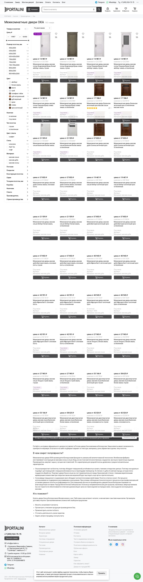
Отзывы (76, 533)
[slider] (7, 40)
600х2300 (19, 54)
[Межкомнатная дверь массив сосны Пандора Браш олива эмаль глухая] (45, 83)
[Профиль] (108, 9)
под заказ (19, 119)
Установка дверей (80, 530)
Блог (63, 2)
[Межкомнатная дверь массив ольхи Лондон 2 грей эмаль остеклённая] (72, 359)
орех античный (19, 108)
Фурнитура (43, 536)
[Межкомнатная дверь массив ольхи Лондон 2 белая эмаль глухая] (99, 319)
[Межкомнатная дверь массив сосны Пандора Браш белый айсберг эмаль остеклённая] (126, 44)
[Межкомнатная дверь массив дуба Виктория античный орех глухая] (99, 202)
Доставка (39, 2)
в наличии (19, 116)
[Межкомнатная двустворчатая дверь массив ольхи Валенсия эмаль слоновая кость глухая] (99, 398)
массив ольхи (19, 157)
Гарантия (77, 560)
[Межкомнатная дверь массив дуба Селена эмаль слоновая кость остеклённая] (72, 163)
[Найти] (99, 9)
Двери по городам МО (82, 567)
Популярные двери (46, 551)
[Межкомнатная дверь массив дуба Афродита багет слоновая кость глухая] (45, 319)
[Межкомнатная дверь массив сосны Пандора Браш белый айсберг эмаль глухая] (99, 44)
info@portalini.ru (13, 543)
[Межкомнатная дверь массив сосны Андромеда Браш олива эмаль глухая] (72, 44)
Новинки (42, 554)
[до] (25, 37)
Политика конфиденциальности (85, 545)
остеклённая (19, 129)
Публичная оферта (80, 548)
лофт (19, 150)
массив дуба (19, 160)
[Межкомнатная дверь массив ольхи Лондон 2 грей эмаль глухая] (45, 359)
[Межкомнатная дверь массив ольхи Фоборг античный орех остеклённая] (126, 163)
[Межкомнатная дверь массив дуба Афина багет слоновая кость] (45, 280)
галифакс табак (19, 94)
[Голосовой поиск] (94, 9)
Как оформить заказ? (81, 564)
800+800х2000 (19, 74)
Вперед (59, 429)
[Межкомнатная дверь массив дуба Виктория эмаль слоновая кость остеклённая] (72, 241)
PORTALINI (7, 16)
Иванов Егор (22, 579)
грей (19, 91)
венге (19, 88)
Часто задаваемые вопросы (84, 539)
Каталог (15, 16)
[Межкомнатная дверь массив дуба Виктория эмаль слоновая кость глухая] (45, 241)
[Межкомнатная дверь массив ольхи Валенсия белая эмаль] (45, 123)
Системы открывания (47, 539)
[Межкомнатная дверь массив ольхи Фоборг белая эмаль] (45, 202)
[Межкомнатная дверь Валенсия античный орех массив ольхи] (99, 83)
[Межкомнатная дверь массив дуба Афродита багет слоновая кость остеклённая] (72, 319)
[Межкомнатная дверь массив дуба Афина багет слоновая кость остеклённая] (72, 280)
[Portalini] (14, 9)
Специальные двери (46, 542)
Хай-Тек (19, 147)
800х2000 (19, 68)
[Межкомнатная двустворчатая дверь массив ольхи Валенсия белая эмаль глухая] (126, 359)
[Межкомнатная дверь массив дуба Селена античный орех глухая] (99, 123)
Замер (17, 2)
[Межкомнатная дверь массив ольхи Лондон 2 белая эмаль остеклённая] (126, 319)
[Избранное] (126, 9)
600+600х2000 (19, 56)
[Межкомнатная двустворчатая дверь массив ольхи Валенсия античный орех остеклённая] (45, 398)
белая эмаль (19, 85)
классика (19, 144)
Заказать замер (129, 437)
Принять (101, 573)
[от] (13, 37)
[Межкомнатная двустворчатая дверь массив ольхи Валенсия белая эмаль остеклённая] (72, 398)
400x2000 (19, 48)
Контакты (56, 2)
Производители (25, 16)
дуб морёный (19, 99)
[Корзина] (135, 9)
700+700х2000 (19, 65)
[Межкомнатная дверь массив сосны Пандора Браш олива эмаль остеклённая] (72, 83)
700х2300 (19, 62)
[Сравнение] (117, 9)
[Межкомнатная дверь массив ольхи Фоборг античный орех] (99, 163)
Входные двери (44, 533)
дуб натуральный (19, 96)
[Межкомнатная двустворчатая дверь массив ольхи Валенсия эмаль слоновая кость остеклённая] (126, 398)
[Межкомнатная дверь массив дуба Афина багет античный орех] (99, 241)
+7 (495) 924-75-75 (126, 2)
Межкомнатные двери (47, 530)
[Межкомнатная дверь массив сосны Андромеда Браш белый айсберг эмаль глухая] (45, 44)
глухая (19, 126)
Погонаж (42, 545)
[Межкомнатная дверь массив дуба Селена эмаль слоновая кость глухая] (45, 163)
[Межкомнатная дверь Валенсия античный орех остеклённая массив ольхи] (126, 83)
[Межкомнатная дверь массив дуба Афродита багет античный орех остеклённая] (126, 280)
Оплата (48, 2)
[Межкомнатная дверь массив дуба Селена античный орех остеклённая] (126, 123)
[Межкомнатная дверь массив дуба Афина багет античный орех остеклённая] (126, 241)
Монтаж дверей (28, 2)
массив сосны (19, 163)
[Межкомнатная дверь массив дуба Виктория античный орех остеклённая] (126, 202)
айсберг (19, 82)
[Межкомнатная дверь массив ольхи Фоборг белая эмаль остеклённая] (72, 202)
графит (19, 137)
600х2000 (19, 51)
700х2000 (19, 59)
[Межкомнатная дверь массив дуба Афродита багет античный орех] (99, 280)
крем (19, 102)
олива (19, 105)
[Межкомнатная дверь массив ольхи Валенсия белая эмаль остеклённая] (72, 123)
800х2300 (19, 71)
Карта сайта (78, 554)
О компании (8, 2)
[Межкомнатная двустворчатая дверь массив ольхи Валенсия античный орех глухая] (99, 359)
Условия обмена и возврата (84, 542)
